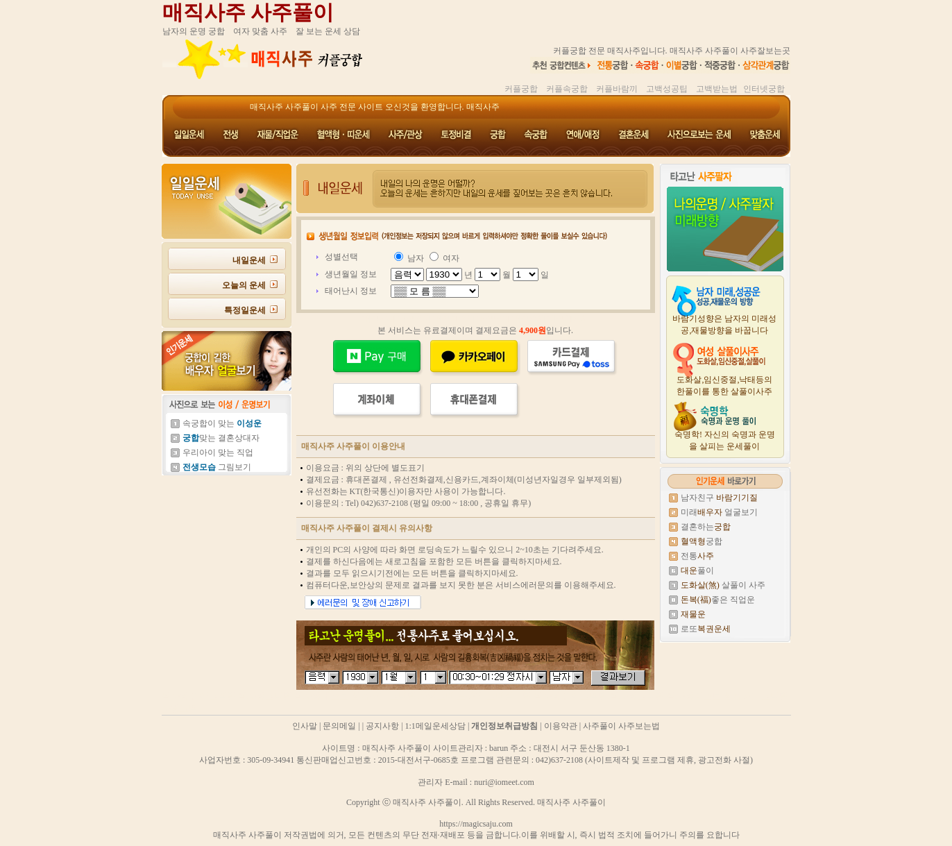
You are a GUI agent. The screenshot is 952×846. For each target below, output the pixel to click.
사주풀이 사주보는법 (621, 726)
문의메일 (339, 726)
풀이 (697, 570)
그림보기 (216, 467)
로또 (706, 629)
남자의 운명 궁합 (193, 31)
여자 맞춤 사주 (260, 31)
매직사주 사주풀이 (248, 12)
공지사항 (382, 726)
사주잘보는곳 (765, 51)
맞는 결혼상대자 (221, 438)
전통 (697, 556)
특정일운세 (245, 310)
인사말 (304, 726)
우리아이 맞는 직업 (217, 452)
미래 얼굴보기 (719, 512)
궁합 (701, 541)
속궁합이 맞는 (222, 423)
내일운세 (249, 260)
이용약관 (560, 726)
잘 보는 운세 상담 (328, 31)
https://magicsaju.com (476, 824)
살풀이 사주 (723, 585)
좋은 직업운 (718, 599)
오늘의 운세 (244, 285)
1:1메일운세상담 (435, 726)
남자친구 (719, 497)
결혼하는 (706, 527)
